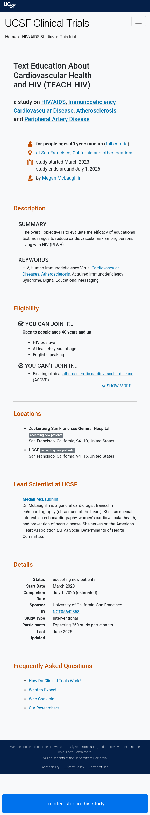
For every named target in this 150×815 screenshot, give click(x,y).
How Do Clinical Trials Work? (55, 680)
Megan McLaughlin (62, 178)
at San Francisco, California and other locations (85, 152)
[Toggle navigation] (138, 21)
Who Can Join (41, 699)
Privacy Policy (74, 767)
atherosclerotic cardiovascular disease (97, 373)
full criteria (117, 143)
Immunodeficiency (92, 102)
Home (10, 36)
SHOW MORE (116, 385)
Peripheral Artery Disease (56, 119)
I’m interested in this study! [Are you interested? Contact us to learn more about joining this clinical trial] (75, 804)
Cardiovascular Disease (43, 110)
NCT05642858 (66, 611)
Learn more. (83, 752)
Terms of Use (98, 767)
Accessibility (50, 767)
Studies (38, 36)
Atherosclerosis (96, 110)
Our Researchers (44, 708)
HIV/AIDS (53, 102)
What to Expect (42, 689)
